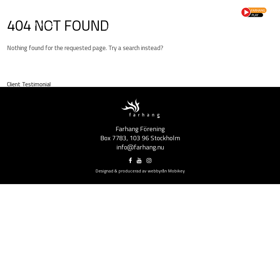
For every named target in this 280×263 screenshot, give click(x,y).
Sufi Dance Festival (150, 33)
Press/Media (175, 10)
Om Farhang (94, 10)
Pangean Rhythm (216, 33)
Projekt (123, 10)
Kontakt (186, 16)
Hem (69, 10)
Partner (145, 10)
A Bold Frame (246, 27)
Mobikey (176, 170)
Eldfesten (118, 27)
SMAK (184, 33)
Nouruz (145, 27)
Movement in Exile (99, 33)
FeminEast (254, 33)
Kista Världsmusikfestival (192, 27)
